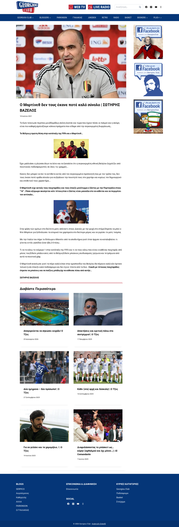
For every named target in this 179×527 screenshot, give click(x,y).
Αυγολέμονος (22, 493)
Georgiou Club (122, 489)
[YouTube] (156, 7)
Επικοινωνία (72, 489)
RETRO (105, 17)
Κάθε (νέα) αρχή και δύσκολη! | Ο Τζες (97, 389)
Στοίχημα (120, 501)
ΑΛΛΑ (19, 501)
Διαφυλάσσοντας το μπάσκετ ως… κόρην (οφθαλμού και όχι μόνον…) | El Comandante (97, 451)
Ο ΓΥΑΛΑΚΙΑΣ (22, 510)
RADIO (116, 17)
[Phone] (161, 7)
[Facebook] (146, 7)
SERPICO (20, 489)
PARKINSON (62, 17)
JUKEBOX (92, 17)
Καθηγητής (21, 497)
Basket (119, 497)
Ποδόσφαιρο (122, 493)
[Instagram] (151, 7)
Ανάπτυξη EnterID (99, 524)
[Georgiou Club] (27, 7)
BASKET (128, 17)
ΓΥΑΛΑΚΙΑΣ (77, 17)
